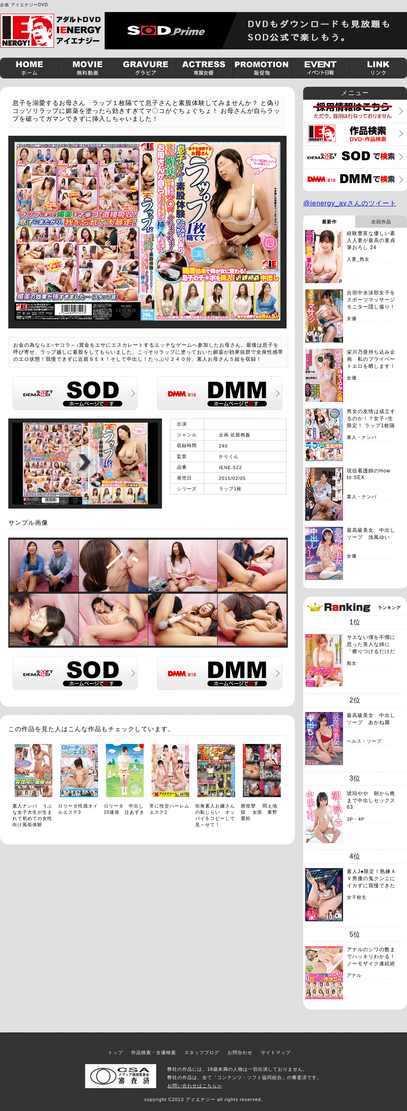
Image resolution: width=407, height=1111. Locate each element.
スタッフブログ (201, 1052)
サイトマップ (276, 1052)
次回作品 (381, 221)
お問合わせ (240, 1052)
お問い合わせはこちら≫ (194, 1085)
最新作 (329, 221)
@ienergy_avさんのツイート (350, 203)
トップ (115, 1052)
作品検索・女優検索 (153, 1052)
